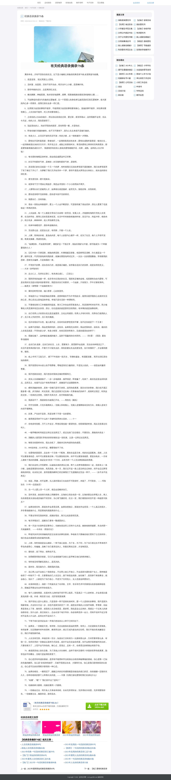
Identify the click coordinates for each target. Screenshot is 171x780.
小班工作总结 (141, 82)
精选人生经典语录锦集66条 (33, 748)
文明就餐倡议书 (124, 41)
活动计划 (121, 91)
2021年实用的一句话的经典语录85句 (80, 744)
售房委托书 (140, 33)
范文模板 (100, 3)
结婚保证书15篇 (124, 78)
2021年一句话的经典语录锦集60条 (79, 759)
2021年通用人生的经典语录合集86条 (80, 755)
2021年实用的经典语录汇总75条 (78, 752)
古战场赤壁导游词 (143, 70)
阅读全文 (42, 21)
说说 (120, 87)
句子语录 (90, 3)
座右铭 (121, 95)
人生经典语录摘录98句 (31, 744)
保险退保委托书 (124, 20)
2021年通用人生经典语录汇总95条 (36, 759)
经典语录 (41, 8)
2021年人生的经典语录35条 (76, 762)
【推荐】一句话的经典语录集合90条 (80, 748)
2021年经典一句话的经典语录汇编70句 (38, 752)
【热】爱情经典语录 (99, 769)
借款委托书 (140, 24)
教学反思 (140, 95)
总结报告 (48, 3)
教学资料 (79, 3)
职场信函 (69, 3)
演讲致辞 (58, 3)
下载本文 (48, 21)
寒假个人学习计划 (143, 74)
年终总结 (140, 91)
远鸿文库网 (82, 777)
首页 (39, 3)
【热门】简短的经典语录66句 (34, 755)
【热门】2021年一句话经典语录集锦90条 (39, 762)
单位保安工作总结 (143, 78)
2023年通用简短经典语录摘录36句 (41, 769)
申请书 (139, 87)
